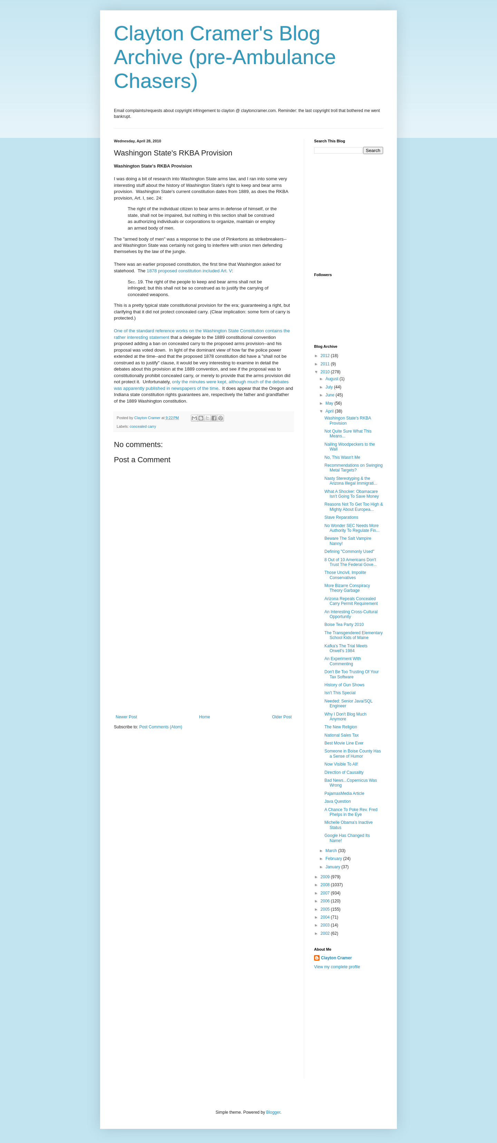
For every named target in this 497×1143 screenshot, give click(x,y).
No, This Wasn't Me (342, 457)
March (331, 850)
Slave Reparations (341, 517)
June (330, 395)
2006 (326, 901)
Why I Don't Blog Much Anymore (345, 716)
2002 (326, 933)
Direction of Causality (343, 772)
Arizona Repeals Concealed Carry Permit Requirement (351, 601)
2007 (326, 893)
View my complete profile (337, 966)
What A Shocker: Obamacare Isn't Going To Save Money (351, 494)
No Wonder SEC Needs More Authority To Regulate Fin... (352, 528)
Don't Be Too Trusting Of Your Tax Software (351, 674)
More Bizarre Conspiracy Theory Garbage (347, 588)
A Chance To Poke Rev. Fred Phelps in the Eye (351, 812)
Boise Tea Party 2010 (344, 624)
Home (204, 717)
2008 (326, 884)
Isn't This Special (339, 692)
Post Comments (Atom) (160, 727)
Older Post (282, 717)
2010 (326, 372)
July (329, 387)
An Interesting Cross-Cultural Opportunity (351, 614)
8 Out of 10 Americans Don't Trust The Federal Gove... (350, 562)
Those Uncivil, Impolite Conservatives (345, 575)
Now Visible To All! (341, 764)
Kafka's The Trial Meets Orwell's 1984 (346, 648)
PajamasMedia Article (344, 793)
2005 (326, 909)
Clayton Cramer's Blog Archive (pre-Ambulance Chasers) (225, 57)
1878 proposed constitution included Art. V (189, 270)
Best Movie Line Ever (343, 743)
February (334, 858)
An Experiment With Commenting (342, 661)
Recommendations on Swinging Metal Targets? (353, 468)
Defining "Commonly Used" (349, 551)
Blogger (273, 1112)
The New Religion (340, 727)
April (330, 411)
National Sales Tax (341, 735)
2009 (326, 876)
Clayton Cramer (336, 957)
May (329, 403)
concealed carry (143, 426)
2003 (326, 925)
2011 (326, 364)
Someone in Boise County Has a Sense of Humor (352, 753)
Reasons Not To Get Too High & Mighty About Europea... (353, 507)
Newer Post (126, 717)
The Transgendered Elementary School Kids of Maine (353, 635)
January (333, 866)
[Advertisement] (203, 663)
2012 (326, 355)
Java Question (337, 801)
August (332, 378)
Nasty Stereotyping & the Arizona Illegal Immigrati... (350, 481)
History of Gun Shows (344, 684)
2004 (326, 917)
